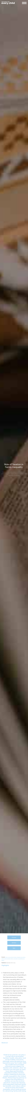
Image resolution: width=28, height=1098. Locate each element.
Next (14, 948)
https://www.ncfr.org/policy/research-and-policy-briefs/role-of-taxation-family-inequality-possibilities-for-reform (13, 959)
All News (14, 942)
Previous (14, 937)
